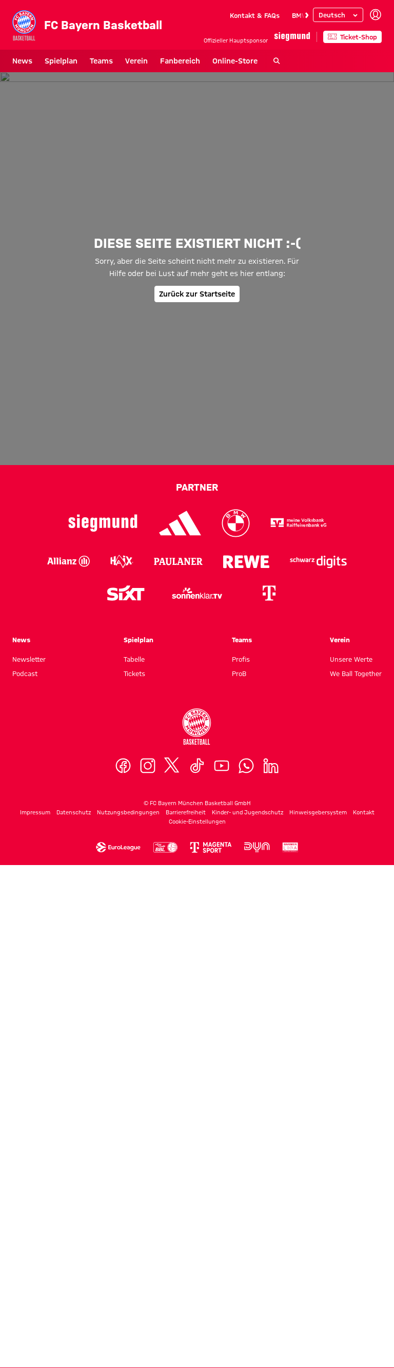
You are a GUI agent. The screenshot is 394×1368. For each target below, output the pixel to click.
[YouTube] (221, 1268)
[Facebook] (123, 1268)
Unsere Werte (351, 1162)
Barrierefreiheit (186, 1315)
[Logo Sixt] (125, 1096)
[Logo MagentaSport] (211, 1350)
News (22, 61)
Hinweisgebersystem (318, 1315)
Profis (241, 1162)
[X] (172, 1268)
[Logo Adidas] (180, 1026)
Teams (101, 61)
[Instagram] (148, 1268)
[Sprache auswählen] (338, 15)
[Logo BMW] (236, 1026)
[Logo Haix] (121, 1064)
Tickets (134, 1176)
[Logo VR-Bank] (298, 1026)
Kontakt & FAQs (255, 15)
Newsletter (29, 1162)
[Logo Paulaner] (178, 1064)
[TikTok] (197, 1268)
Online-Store (235, 61)
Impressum (35, 1315)
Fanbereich (180, 61)
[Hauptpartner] (292, 36)
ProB (239, 1176)
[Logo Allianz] (68, 1064)
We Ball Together (356, 1176)
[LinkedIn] (271, 1268)
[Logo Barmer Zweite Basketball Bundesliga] (290, 1350)
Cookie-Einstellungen (197, 1324)
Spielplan (61, 61)
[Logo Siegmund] (103, 1026)
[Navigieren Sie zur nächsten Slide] (307, 15)
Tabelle (134, 1162)
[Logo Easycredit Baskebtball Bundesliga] (165, 1350)
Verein (136, 61)
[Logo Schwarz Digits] (318, 1064)
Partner (197, 990)
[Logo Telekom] (268, 1096)
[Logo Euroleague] (118, 1350)
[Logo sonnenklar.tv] (197, 1096)
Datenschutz (73, 1315)
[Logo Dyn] (257, 1350)
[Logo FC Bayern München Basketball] (197, 1229)
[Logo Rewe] (246, 1064)
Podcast (24, 1176)
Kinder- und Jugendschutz (247, 1315)
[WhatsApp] (246, 1268)
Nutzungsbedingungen (128, 1315)
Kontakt (364, 1315)
